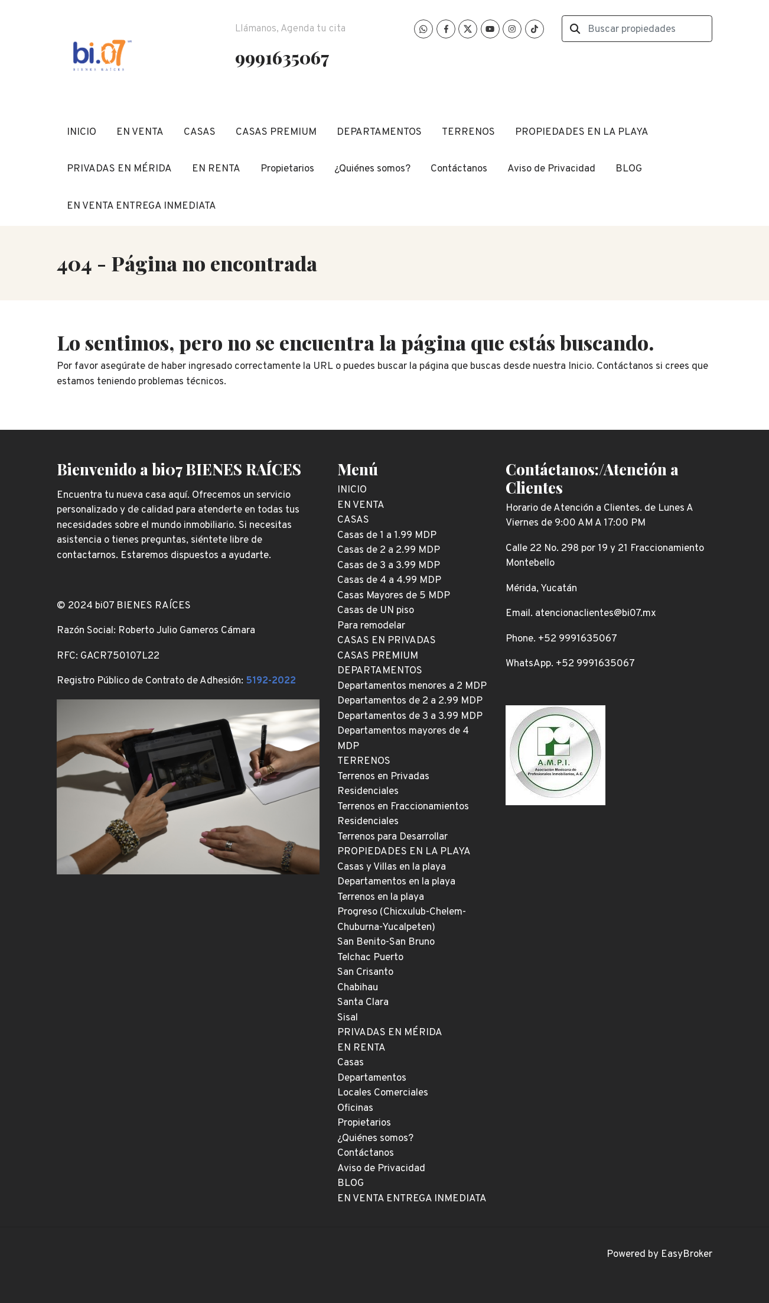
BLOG (628, 169)
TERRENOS (468, 132)
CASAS (200, 132)
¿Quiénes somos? (372, 169)
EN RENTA (216, 169)
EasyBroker (686, 1254)
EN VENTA (140, 132)
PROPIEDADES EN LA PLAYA (582, 132)
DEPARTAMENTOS (379, 132)
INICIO (81, 132)
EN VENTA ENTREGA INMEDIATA (141, 206)
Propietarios (287, 169)
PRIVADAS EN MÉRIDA (119, 169)
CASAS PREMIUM (276, 132)
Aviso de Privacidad (551, 169)
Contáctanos (459, 169)
